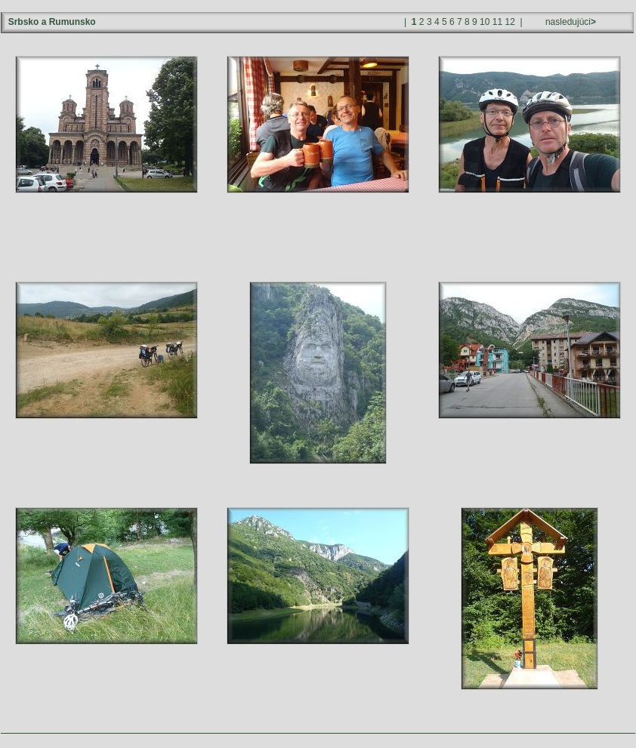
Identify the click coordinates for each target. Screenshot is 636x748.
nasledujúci (569, 22)
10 (484, 22)
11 (497, 22)
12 (510, 22)
